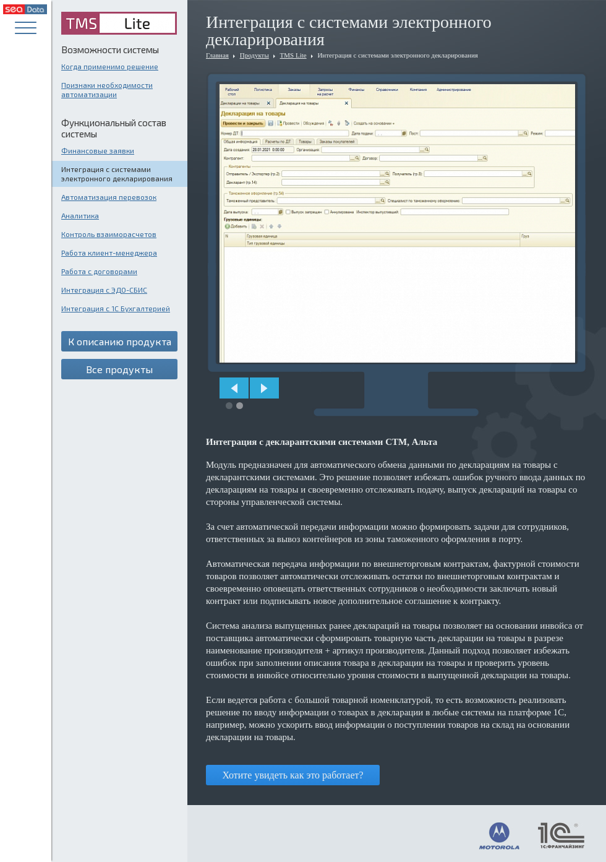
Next (264, 388)
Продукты (254, 55)
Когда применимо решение (109, 66)
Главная (217, 55)
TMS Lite (293, 55)
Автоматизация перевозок (108, 196)
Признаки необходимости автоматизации (107, 89)
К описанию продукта (119, 341)
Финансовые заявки (97, 150)
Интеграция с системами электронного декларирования (117, 174)
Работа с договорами (99, 271)
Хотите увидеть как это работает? (292, 775)
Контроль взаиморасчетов (108, 234)
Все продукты (119, 369)
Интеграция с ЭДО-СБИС (104, 289)
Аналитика (80, 215)
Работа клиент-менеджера (109, 252)
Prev (234, 388)
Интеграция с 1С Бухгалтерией (115, 308)
